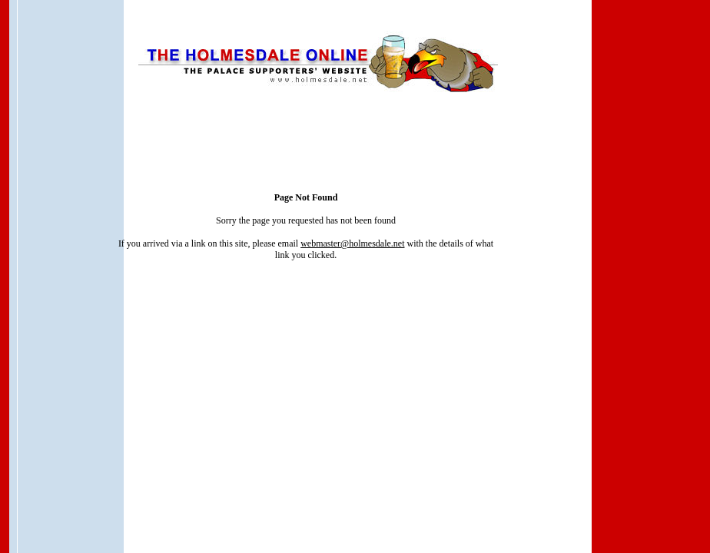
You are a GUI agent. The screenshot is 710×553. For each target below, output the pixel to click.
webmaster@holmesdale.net (352, 243)
